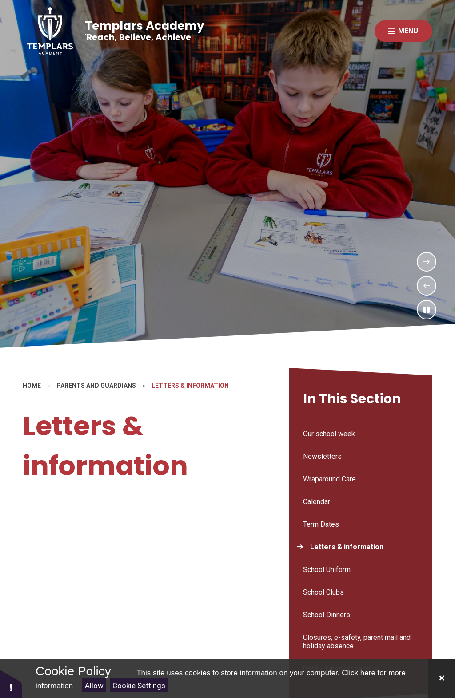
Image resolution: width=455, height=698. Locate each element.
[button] (11, 683)
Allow (94, 685)
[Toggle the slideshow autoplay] (426, 309)
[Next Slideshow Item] (426, 262)
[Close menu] (403, 31)
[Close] (441, 678)
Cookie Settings (138, 685)
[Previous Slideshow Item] (426, 286)
